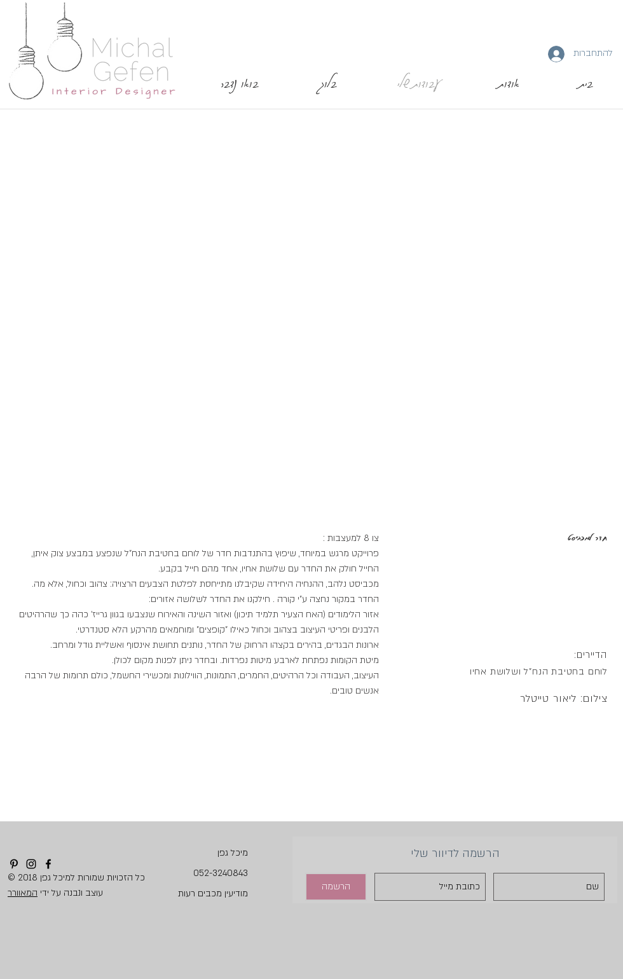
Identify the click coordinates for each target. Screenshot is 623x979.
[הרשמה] (336, 887)
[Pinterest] (14, 864)
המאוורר (23, 893)
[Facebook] (48, 864)
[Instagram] (31, 864)
